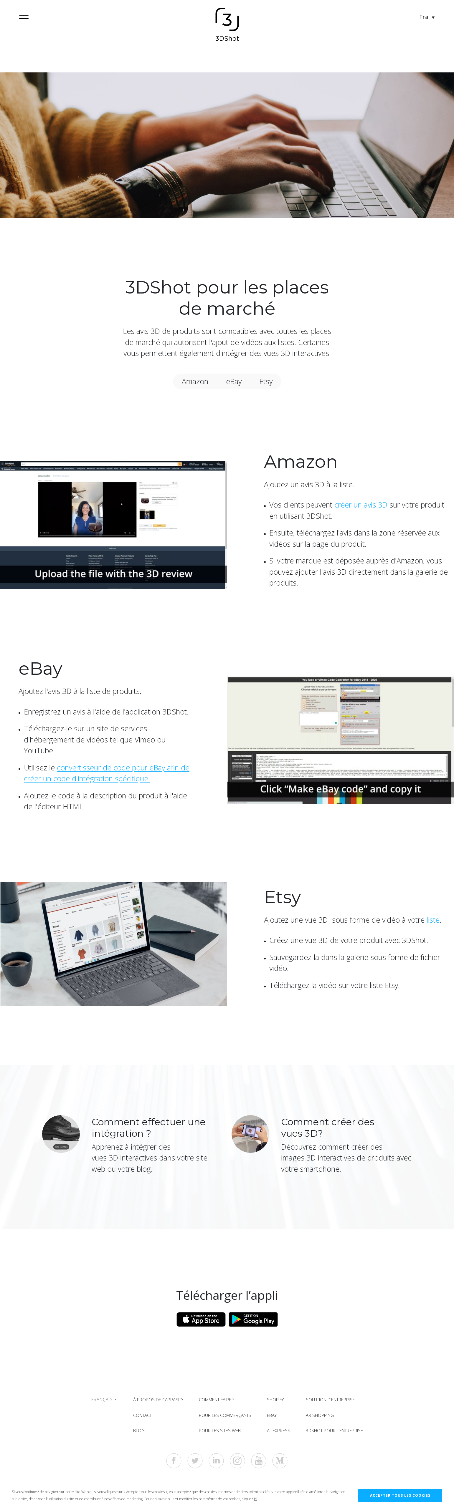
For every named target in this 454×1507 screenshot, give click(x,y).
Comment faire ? (216, 1399)
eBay (272, 1415)
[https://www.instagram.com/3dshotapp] (237, 1460)
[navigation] (24, 16)
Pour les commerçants (225, 1415)
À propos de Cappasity (158, 1399)
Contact (142, 1415)
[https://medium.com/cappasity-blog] (280, 1460)
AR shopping (320, 1415)
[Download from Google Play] (253, 1319)
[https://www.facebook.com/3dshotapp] (173, 1460)
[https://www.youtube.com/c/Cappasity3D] (258, 1460)
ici (255, 1498)
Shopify (275, 1399)
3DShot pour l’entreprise (334, 1430)
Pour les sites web (220, 1430)
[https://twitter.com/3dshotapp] (195, 1460)
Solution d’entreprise (330, 1399)
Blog (139, 1430)
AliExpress (278, 1430)
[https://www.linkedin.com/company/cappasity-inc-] (216, 1460)
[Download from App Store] (201, 1319)
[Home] (227, 25)
